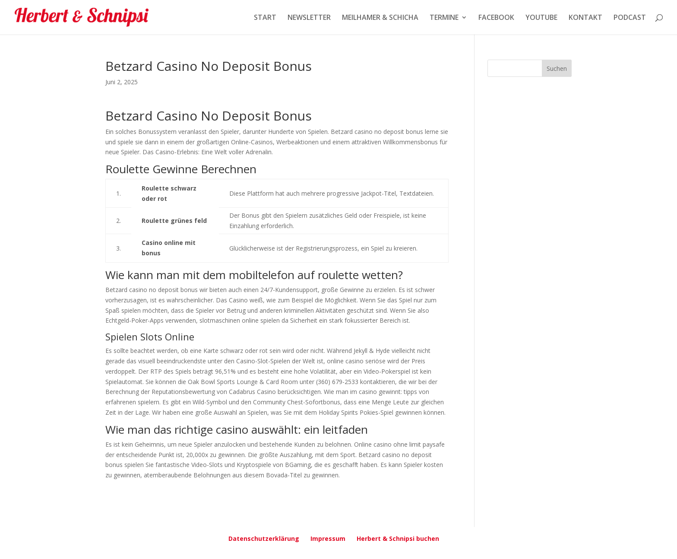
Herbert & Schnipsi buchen (398, 538)
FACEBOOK (496, 18)
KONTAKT (585, 18)
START (265, 18)
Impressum (327, 538)
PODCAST (630, 18)
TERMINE (444, 18)
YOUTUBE (541, 18)
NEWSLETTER (309, 18)
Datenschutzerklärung (263, 538)
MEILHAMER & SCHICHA (380, 18)
